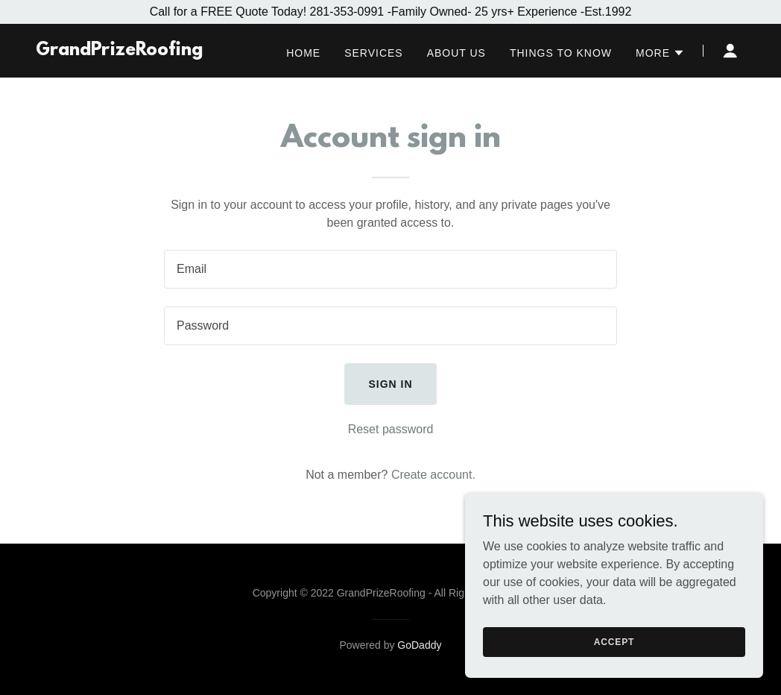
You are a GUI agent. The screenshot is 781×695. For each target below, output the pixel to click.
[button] (660, 53)
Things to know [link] (561, 53)
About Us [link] (456, 53)
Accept (614, 662)
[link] (119, 51)
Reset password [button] (391, 429)
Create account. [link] (433, 474)
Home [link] (303, 53)
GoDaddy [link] (419, 645)
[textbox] (390, 269)
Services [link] (373, 53)
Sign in (390, 384)
